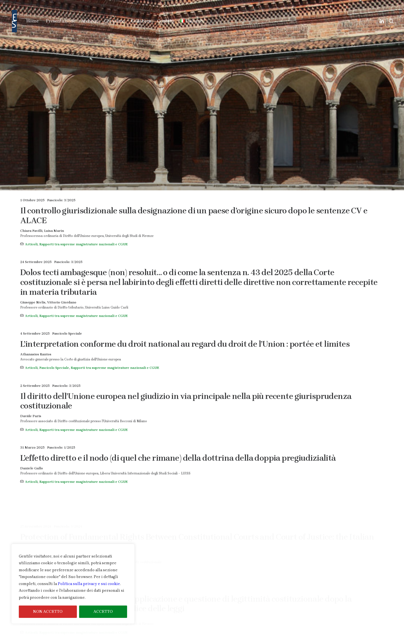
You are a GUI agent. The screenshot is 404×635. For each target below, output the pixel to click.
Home (32, 21)
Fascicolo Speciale (54, 238)
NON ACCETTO (48, 611)
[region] (73, 584)
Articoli (31, 115)
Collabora (141, 21)
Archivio (89, 21)
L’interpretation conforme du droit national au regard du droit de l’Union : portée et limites (185, 214)
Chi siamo (114, 21)
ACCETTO (103, 611)
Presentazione (60, 21)
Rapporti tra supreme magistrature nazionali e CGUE (83, 115)
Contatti (166, 21)
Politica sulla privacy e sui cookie (89, 583)
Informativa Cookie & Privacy (357, 631)
